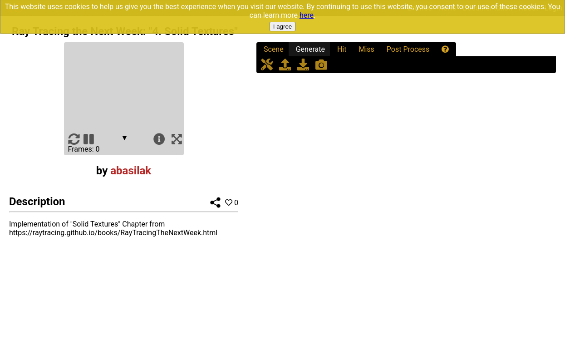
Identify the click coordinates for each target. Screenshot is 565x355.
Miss (366, 49)
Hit (342, 49)
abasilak (130, 170)
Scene (274, 49)
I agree (282, 26)
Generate (310, 49)
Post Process (408, 49)
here (307, 15)
